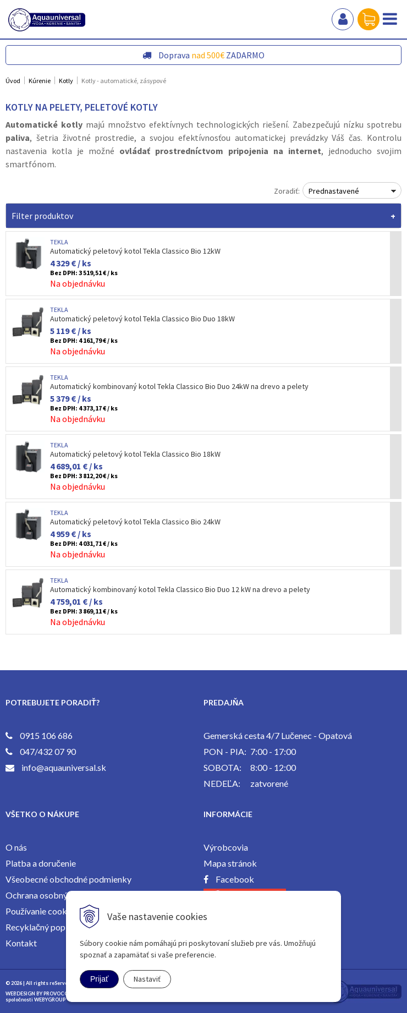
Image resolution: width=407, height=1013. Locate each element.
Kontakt (21, 943)
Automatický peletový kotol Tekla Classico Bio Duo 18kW (142, 318)
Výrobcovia (226, 847)
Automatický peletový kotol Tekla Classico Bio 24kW (135, 521)
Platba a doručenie (41, 863)
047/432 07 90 (48, 751)
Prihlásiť (343, 19)
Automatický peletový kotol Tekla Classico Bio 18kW (135, 454)
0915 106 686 (46, 735)
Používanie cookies (42, 911)
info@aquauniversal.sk (63, 767)
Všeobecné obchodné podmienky (68, 879)
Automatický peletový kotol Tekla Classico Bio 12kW (135, 251)
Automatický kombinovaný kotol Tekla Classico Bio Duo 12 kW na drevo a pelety (180, 589)
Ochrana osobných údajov (54, 895)
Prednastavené (334, 191)
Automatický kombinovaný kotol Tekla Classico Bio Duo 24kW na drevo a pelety (179, 386)
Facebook (235, 879)
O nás (16, 847)
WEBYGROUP (49, 999)
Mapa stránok (230, 863)
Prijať (99, 978)
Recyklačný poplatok (45, 927)
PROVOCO (55, 993)
